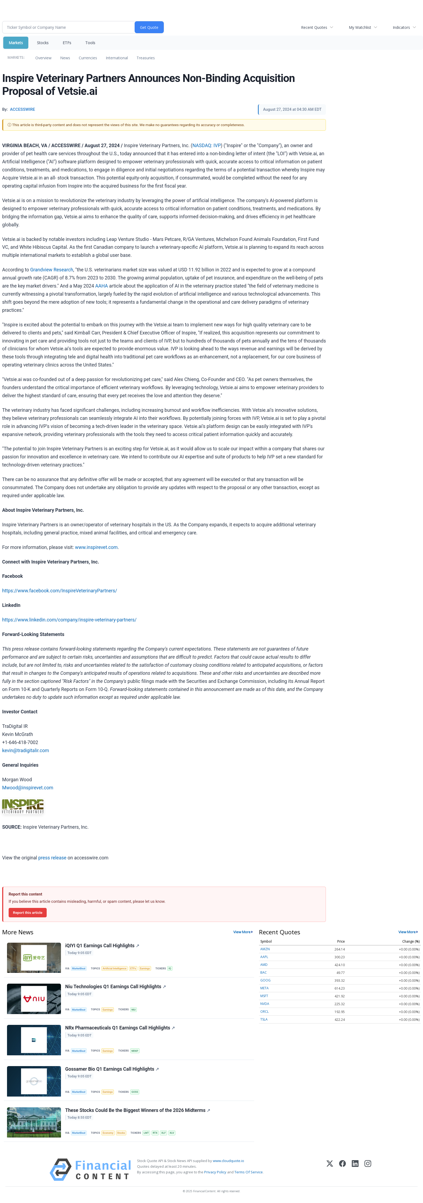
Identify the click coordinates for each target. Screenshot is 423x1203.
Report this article (27, 912)
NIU (134, 1009)
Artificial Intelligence (115, 968)
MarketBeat (79, 968)
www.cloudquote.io (228, 1162)
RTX (156, 1133)
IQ (171, 968)
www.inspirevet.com (96, 547)
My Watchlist (360, 27)
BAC (263, 972)
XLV (173, 1133)
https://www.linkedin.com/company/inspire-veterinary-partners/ (69, 620)
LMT (147, 1133)
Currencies (88, 57)
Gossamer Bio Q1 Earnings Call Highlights (112, 1070)
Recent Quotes (314, 27)
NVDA (264, 1003)
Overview (43, 57)
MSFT (264, 996)
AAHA (101, 286)
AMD (264, 964)
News (65, 57)
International (117, 57)
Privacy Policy (215, 1173)
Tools (90, 42)
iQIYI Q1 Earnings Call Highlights (102, 945)
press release (52, 857)
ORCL (264, 1011)
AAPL (264, 957)
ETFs (67, 42)
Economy (108, 1133)
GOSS (135, 1092)
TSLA (264, 1019)
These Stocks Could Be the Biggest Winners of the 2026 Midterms (137, 1111)
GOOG (265, 980)
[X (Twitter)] (329, 1171)
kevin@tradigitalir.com (25, 750)
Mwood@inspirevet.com (27, 787)
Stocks (43, 42)
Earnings (146, 968)
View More (242, 931)
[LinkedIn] (355, 1171)
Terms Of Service (248, 1173)
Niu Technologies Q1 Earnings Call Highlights (115, 987)
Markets (16, 42)
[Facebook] (342, 1171)
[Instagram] (367, 1171)
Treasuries (146, 57)
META (264, 988)
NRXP (135, 1051)
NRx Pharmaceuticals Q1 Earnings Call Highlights (120, 1028)
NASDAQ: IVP (206, 145)
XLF (164, 1133)
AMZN (265, 949)
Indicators (401, 27)
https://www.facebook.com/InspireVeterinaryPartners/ (59, 590)
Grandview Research (51, 269)
